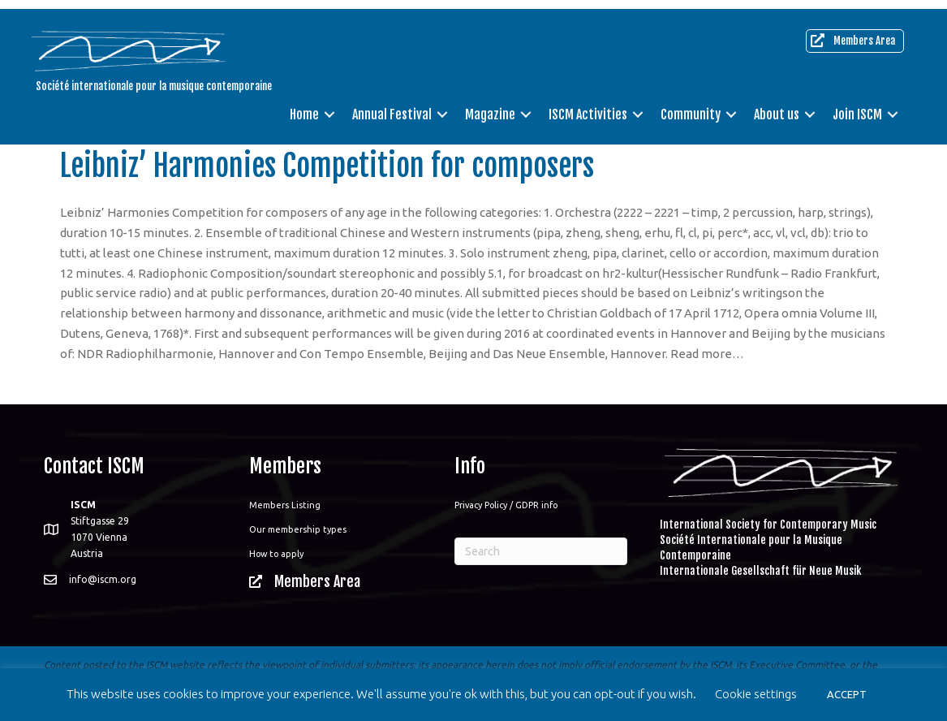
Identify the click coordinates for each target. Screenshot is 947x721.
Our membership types (298, 529)
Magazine (490, 105)
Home (304, 105)
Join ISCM (857, 105)
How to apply (276, 554)
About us (776, 105)
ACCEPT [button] (847, 694)
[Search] (540, 551)
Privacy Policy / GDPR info (505, 505)
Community (691, 105)
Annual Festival (392, 105)
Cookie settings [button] (756, 694)
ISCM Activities (588, 105)
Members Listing (285, 505)
